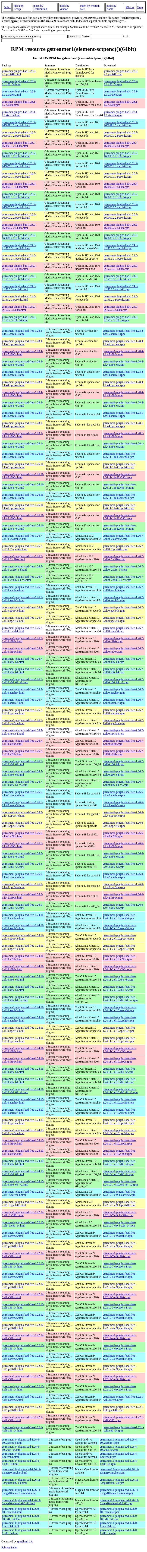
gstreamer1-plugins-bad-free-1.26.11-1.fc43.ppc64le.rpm (119, 465)
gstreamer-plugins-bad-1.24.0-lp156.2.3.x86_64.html (19, 318)
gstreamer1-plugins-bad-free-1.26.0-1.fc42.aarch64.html (22, 875)
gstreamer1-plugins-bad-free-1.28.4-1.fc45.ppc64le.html (22, 342)
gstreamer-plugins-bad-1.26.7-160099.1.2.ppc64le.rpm (121, 134)
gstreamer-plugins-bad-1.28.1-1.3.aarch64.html (19, 93)
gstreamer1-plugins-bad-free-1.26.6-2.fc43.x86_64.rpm (123, 855)
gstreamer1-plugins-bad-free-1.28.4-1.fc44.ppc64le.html (22, 383)
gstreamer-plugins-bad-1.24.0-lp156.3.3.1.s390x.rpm (121, 267)
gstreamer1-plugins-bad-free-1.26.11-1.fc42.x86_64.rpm (119, 527)
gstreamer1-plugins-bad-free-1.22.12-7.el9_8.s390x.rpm (119, 1214)
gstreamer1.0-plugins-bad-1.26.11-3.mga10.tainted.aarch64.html (21, 1491)
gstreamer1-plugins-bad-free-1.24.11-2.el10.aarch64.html (23, 916)
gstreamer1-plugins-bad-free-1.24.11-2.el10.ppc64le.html (23, 937)
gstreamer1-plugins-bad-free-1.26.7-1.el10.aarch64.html (22, 691)
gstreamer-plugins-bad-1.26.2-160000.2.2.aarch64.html (19, 206)
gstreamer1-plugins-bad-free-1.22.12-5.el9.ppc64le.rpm (119, 1285)
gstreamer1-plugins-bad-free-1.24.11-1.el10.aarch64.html (23, 1009)
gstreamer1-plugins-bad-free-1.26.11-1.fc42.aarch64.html (23, 496)
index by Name (111, 7)
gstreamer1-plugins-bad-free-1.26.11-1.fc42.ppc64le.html (23, 506)
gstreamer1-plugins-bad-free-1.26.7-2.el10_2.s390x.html (22, 558)
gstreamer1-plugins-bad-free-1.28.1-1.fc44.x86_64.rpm (123, 445)
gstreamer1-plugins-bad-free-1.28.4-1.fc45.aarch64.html (22, 332)
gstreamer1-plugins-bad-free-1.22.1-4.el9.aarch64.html (22, 1398)
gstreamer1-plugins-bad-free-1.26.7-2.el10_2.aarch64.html (22, 537)
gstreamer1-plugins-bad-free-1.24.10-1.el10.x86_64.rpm (119, 1162)
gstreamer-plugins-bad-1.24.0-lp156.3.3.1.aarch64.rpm (121, 247)
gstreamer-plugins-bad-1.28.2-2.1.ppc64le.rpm (121, 72)
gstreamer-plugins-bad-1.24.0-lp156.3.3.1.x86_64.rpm (121, 277)
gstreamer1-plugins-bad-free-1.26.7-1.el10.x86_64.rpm (123, 763)
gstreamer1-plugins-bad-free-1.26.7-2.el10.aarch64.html (22, 588)
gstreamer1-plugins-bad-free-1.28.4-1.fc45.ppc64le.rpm (123, 342)
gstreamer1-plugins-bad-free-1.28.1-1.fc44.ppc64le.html (22, 424)
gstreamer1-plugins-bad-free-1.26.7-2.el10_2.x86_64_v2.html (22, 578)
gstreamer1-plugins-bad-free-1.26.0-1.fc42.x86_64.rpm (123, 906)
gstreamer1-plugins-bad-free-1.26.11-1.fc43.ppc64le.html (23, 465)
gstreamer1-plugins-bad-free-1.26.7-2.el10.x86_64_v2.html (22, 681)
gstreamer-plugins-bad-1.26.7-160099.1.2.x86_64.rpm (121, 154)
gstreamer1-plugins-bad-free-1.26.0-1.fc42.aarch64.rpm (123, 875)
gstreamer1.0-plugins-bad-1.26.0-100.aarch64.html (21, 1510)
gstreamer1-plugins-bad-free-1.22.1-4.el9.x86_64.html (22, 1429)
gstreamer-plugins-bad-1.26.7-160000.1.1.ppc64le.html (19, 175)
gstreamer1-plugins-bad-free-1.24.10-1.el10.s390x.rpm (119, 1142)
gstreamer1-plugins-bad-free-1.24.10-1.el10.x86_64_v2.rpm (120, 1183)
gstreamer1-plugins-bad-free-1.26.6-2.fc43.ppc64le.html (22, 814)
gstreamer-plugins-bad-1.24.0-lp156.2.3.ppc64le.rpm (121, 298)
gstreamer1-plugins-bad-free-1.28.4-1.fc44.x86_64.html (22, 404)
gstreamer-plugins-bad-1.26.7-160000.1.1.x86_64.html (19, 195)
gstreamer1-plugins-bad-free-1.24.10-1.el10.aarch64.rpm (119, 1101)
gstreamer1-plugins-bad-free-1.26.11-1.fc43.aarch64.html (23, 455)
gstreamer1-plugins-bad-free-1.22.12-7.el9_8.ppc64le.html (23, 1203)
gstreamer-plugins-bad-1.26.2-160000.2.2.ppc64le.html (19, 216)
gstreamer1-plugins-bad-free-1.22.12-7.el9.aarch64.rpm (119, 1234)
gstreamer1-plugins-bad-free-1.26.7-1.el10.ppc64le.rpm (123, 711)
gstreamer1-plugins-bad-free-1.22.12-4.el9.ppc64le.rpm (119, 1326)
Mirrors (130, 7)
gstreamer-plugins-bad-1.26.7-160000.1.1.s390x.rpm (121, 185)
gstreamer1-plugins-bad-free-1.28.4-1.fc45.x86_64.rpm (123, 363)
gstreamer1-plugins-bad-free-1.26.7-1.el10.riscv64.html (22, 732)
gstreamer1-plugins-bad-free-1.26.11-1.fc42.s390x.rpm (119, 517)
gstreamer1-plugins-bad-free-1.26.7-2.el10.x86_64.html (22, 660)
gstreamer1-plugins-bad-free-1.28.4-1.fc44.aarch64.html (22, 373)
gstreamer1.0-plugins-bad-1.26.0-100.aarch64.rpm (119, 1510)
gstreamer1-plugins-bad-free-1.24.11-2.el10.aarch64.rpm (119, 916)
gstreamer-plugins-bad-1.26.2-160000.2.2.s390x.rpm (121, 226)
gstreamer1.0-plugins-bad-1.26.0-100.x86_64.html (21, 1517)
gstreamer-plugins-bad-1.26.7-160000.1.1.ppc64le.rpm (121, 175)
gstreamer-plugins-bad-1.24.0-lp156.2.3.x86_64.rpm (121, 318)
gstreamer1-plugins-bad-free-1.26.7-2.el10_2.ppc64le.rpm (123, 547)
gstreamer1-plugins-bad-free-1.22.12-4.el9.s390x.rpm (119, 1337)
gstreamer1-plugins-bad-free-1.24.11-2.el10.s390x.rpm (119, 957)
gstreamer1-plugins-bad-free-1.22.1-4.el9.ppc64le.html (22, 1408)
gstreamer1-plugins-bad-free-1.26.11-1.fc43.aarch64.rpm (119, 455)
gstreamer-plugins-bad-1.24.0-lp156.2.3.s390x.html (19, 308)
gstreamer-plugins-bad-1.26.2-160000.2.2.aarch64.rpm (121, 206)
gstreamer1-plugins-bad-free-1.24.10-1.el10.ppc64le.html (23, 1121)
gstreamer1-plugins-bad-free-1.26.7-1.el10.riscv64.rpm (123, 732)
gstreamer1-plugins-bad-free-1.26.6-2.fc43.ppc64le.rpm (123, 814)
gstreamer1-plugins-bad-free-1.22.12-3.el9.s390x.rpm (119, 1378)
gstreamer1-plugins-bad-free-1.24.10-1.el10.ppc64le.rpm (119, 1121)
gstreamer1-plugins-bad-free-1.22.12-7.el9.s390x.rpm (119, 1255)
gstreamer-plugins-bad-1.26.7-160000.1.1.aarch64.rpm (121, 165)
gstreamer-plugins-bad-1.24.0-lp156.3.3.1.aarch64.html (19, 247)
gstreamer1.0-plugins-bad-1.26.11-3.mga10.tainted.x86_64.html (21, 1502)
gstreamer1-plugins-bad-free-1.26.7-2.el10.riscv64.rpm (123, 629)
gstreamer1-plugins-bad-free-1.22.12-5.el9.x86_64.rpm (119, 1306)
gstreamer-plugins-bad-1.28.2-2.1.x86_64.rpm (121, 83)
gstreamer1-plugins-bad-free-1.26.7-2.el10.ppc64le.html (22, 609)
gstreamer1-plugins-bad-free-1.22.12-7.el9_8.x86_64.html (23, 1224)
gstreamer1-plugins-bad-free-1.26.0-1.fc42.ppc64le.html (22, 886)
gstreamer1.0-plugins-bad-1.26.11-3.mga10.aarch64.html (21, 1471)
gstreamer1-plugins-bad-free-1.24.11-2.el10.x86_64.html (23, 978)
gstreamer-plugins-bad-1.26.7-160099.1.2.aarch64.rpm (121, 124)
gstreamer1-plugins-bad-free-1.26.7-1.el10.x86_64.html (22, 763)
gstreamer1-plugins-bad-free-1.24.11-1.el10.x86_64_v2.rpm (120, 1091)
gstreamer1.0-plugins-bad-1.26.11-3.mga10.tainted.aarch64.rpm (119, 1491)
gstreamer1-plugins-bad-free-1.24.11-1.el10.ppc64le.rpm (119, 1029)
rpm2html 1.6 (25, 1541)
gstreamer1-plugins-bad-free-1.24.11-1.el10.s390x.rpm (119, 1050)
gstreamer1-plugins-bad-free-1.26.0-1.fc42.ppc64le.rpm (123, 886)
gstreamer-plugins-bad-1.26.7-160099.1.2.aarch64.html (19, 124)
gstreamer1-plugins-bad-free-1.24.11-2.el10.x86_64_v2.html (23, 998)
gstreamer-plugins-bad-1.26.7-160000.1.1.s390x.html (19, 185)
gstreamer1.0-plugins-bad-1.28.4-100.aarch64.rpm (119, 1441)
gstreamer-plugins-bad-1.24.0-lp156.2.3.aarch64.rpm (121, 288)
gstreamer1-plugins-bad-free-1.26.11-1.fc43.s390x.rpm (119, 476)
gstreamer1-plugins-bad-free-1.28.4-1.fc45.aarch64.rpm (123, 332)
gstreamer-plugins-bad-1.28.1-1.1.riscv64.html (19, 113)
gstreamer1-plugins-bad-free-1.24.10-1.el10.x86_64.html (23, 1162)
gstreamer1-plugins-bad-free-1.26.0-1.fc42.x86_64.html (22, 906)
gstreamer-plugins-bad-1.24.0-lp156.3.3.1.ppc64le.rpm (121, 257)
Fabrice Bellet (9, 1547)
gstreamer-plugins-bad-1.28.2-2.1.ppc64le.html (19, 72)
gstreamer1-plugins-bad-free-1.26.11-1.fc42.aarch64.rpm (119, 496)
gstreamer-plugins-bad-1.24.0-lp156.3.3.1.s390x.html (19, 267)
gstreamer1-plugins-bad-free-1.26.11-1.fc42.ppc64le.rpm (119, 506)
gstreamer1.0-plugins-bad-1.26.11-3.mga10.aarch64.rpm (119, 1471)
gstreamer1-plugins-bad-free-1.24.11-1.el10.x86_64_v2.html (23, 1091)
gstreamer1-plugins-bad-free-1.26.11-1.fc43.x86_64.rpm (119, 486)
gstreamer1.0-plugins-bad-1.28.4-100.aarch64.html (21, 1441)
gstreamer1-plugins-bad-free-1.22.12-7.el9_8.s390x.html (23, 1214)
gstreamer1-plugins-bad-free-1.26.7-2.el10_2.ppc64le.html (22, 547)
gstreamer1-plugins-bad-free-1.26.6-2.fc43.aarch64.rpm (123, 793)
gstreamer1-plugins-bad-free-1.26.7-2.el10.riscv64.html (22, 629)
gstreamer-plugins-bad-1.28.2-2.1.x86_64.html (19, 83)
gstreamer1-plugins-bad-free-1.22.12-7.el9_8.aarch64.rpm (119, 1193)
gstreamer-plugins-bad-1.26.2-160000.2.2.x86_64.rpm (121, 236)
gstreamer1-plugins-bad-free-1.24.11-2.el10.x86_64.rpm (119, 978)
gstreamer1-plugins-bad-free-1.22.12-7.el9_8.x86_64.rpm (119, 1224)
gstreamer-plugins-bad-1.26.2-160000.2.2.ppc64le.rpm (121, 216)
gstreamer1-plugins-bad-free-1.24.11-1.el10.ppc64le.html (23, 1029)
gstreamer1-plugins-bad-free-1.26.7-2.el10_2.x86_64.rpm (123, 568)
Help (140, 7)
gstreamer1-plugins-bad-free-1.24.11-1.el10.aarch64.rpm (119, 1009)
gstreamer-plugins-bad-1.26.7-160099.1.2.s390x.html (19, 144)
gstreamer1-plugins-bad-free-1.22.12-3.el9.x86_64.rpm (119, 1388)
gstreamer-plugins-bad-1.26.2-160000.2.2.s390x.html (19, 226)
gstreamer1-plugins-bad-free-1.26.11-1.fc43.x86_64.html (23, 486)
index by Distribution (40, 7)
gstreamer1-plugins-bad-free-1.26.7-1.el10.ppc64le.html (22, 711)
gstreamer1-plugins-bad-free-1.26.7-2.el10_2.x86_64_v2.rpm (123, 578)
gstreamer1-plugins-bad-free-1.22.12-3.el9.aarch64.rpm (119, 1357)
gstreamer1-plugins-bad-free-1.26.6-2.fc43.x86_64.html (22, 855)
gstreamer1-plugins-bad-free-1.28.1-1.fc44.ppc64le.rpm (123, 424)
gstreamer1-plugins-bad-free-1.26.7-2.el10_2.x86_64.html (22, 568)
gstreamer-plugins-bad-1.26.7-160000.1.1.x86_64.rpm (121, 195)
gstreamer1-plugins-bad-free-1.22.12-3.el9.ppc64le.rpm (119, 1367)
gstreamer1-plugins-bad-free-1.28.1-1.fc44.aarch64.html (22, 414)
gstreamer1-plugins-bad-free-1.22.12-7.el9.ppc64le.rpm (119, 1244)
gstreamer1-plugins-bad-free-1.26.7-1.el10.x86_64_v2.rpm (123, 783)
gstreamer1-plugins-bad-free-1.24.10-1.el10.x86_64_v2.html (23, 1183)
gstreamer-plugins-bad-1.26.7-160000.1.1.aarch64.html (19, 165)
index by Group (18, 7)
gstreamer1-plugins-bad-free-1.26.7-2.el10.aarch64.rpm (123, 588)
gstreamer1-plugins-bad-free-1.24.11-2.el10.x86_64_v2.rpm (120, 998)
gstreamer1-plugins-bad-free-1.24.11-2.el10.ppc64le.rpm (119, 937)
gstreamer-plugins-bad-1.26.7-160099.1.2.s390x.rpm (121, 144)
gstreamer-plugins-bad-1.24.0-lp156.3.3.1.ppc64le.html (19, 257)
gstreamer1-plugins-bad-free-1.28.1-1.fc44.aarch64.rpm (123, 414)
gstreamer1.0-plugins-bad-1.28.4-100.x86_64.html (21, 1448)
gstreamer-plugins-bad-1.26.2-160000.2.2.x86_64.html (19, 236)
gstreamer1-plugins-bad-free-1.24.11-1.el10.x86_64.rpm (119, 1070)
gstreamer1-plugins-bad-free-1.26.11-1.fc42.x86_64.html (23, 527)
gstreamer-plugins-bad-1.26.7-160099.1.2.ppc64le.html (19, 134)
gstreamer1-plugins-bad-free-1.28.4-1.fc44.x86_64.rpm (123, 404)
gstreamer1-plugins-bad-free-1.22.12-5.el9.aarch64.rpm (119, 1275)
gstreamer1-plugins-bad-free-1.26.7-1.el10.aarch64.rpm (123, 691)
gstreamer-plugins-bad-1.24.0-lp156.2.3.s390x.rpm (121, 308)
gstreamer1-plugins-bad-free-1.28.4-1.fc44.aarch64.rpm (123, 373)
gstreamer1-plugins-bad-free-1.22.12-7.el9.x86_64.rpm (119, 1265)
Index (7, 7)
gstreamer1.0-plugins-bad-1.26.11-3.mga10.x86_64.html (21, 1481)
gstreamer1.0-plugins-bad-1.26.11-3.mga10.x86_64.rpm (119, 1481)
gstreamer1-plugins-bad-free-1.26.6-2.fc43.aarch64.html (22, 793)
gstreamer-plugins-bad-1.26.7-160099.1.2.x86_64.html (19, 154)
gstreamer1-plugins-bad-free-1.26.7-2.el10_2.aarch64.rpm (123, 537)
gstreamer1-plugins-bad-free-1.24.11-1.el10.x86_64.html (23, 1070)
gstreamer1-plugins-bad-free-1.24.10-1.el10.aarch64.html (23, 1101)
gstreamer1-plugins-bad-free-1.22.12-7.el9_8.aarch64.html (23, 1193)
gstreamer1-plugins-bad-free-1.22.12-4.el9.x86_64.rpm (119, 1347)
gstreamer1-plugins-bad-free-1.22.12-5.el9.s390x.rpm (119, 1296)
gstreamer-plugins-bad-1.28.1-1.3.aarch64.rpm (121, 93)
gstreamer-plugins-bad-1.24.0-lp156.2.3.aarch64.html (19, 288)
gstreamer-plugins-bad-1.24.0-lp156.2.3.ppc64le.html (19, 298)
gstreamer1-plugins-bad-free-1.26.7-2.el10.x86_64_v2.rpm (123, 681)
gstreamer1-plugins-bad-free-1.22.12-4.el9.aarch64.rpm (119, 1316)
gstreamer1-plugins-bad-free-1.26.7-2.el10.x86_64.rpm (123, 660)
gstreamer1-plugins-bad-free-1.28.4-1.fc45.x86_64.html (22, 363)
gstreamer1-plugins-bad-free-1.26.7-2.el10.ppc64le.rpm (123, 609)
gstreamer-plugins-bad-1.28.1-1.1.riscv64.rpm (121, 113)
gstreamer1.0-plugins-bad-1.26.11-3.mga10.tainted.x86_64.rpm (119, 1502)
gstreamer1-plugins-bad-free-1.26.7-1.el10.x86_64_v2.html (22, 783)
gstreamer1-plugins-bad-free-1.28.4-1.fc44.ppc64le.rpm (123, 383)
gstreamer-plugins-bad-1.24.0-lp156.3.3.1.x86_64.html (19, 277)
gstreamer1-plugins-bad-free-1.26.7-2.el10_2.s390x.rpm (123, 558)
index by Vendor (64, 7)
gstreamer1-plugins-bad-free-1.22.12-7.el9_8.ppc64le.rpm (119, 1203)
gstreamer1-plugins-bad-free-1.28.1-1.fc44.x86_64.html (22, 445)
